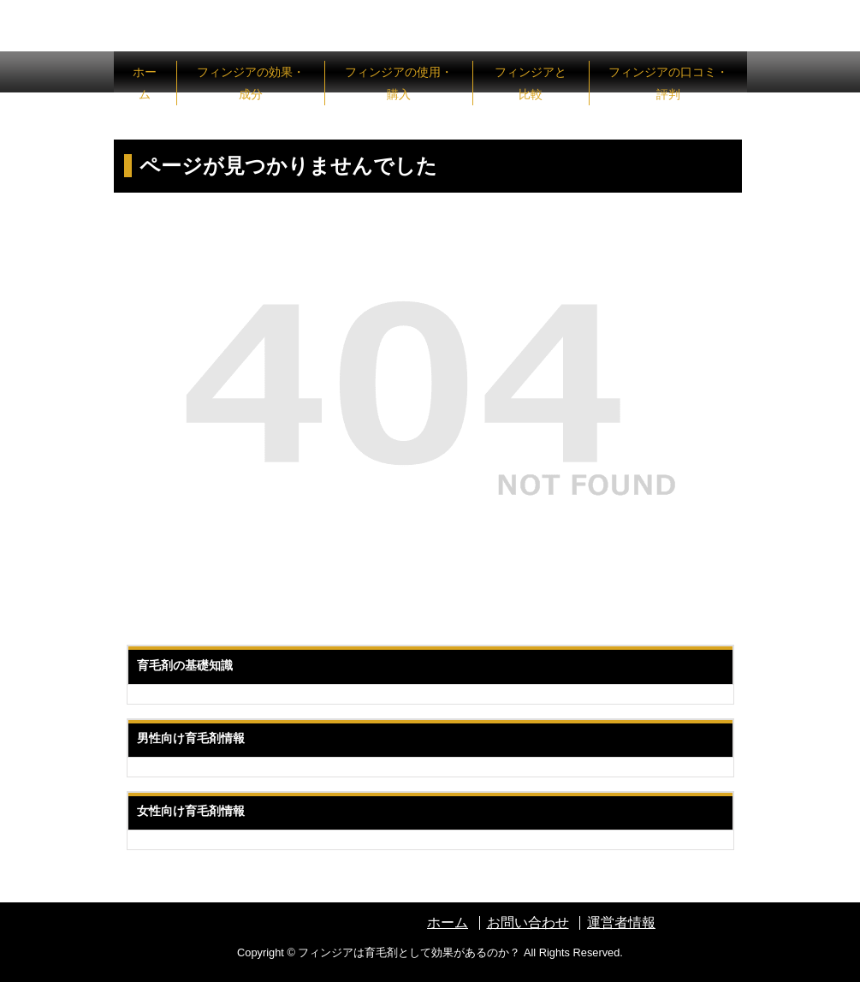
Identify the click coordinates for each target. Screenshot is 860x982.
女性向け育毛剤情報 (191, 811)
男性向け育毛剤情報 (191, 738)
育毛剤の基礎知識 (185, 665)
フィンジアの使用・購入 (399, 83)
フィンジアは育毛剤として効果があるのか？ (409, 952)
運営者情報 (621, 922)
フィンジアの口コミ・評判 (668, 83)
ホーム (145, 83)
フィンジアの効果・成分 (251, 83)
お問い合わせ (528, 922)
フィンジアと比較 (530, 83)
